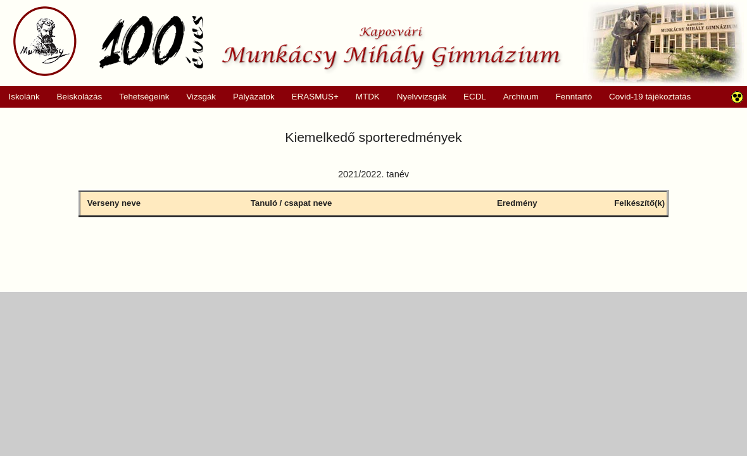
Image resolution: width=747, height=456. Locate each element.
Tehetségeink (140, 97)
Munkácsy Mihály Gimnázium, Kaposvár (287, 41)
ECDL (474, 96)
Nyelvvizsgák (417, 97)
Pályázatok (250, 97)
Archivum (516, 97)
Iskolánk (20, 97)
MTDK (363, 97)
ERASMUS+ (311, 97)
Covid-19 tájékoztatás (650, 96)
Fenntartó (574, 96)
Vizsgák (201, 96)
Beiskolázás (75, 97)
